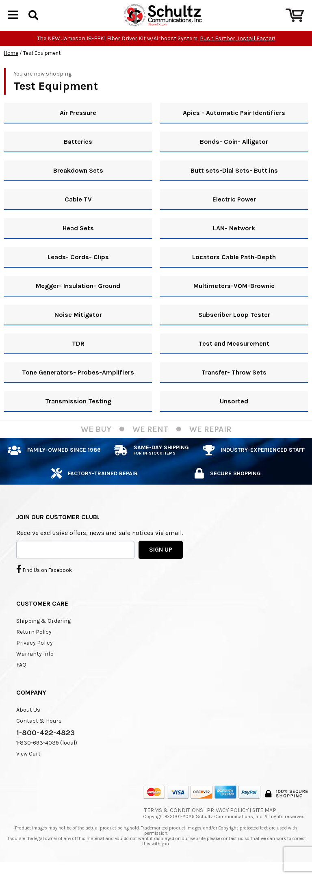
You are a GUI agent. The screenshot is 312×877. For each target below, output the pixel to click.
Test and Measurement (234, 357)
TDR (78, 357)
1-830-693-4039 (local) (46, 756)
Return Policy (34, 645)
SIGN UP (160, 563)
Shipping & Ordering (43, 634)
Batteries (78, 155)
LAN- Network (234, 242)
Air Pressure (78, 126)
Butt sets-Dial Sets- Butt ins (234, 184)
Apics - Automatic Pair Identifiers (234, 126)
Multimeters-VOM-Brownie (234, 299)
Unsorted (234, 415)
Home (11, 67)
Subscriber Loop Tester (234, 328)
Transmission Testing (78, 415)
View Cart (28, 767)
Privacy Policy (34, 656)
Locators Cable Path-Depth (234, 271)
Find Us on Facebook (44, 583)
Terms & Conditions (173, 824)
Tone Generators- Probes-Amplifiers (78, 386)
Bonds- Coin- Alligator (234, 155)
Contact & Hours (39, 734)
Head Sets (78, 242)
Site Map (264, 824)
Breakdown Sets (78, 184)
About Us (28, 723)
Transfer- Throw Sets (234, 386)
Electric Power (234, 213)
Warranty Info (35, 667)
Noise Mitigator (78, 328)
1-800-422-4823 (45, 746)
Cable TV (78, 213)
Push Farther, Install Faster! (237, 52)
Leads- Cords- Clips (78, 271)
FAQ (21, 678)
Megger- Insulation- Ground (78, 299)
